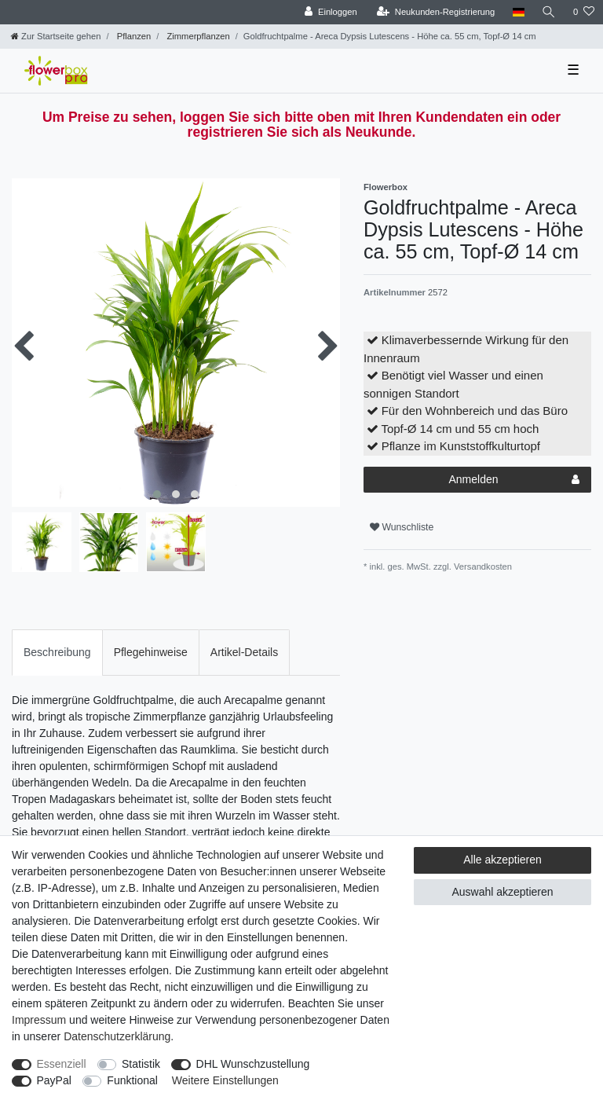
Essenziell (61, 1064)
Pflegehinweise (151, 652)
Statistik (141, 1064)
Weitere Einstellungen (225, 1080)
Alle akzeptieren (502, 859)
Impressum (39, 1020)
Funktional (132, 1080)
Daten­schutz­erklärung (117, 1036)
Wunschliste (401, 527)
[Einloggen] (331, 12)
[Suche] (549, 12)
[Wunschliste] (584, 12)
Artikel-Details (244, 652)
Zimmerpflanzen (196, 36)
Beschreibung (57, 652)
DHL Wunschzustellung (253, 1064)
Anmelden (513, 480)
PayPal (54, 1080)
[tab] (57, 652)
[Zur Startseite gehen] (55, 36)
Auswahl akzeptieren (502, 892)
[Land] (517, 12)
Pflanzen (133, 36)
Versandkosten (481, 566)
